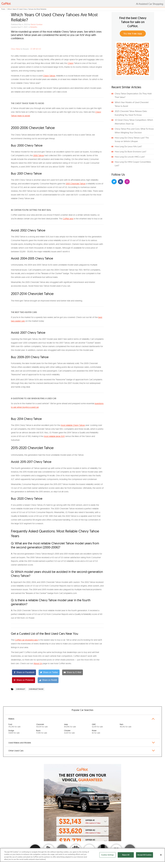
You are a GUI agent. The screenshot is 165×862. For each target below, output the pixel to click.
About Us (38, 663)
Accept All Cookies (144, 855)
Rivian (96, 731)
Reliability (33, 27)
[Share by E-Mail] (72, 672)
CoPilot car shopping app (26, 640)
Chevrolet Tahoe (36, 689)
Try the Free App (133, 33)
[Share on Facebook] (24, 672)
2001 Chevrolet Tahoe (75, 183)
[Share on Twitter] (49, 672)
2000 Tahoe (38, 155)
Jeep (70, 725)
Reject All (125, 855)
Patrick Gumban (36, 24)
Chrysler (69, 731)
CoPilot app (68, 218)
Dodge (14, 731)
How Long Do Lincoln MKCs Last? (130, 156)
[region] (82, 855)
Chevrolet (20, 689)
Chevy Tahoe (15, 49)
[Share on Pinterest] (23, 680)
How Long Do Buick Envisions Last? (130, 151)
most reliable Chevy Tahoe (73, 425)
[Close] (161, 855)
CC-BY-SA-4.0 (35, 49)
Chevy (70, 63)
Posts (3, 9)
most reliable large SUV (54, 436)
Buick (41, 731)
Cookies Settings (107, 855)
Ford (14, 725)
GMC (97, 725)
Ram (125, 725)
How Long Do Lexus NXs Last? (128, 146)
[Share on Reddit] (48, 680)
